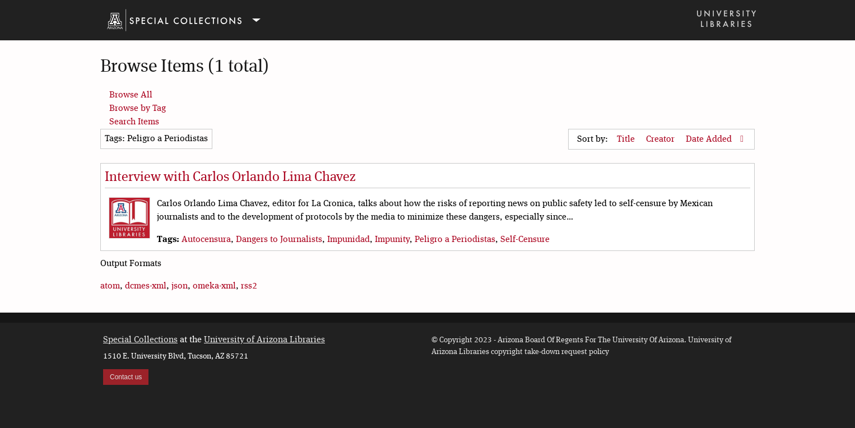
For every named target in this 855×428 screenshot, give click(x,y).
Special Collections (140, 340)
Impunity (392, 239)
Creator (661, 139)
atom (110, 286)
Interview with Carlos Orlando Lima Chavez (230, 177)
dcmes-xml (145, 286)
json (179, 286)
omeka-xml (214, 286)
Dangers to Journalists (279, 239)
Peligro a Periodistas (455, 239)
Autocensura (206, 239)
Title (627, 139)
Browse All (130, 95)
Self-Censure (525, 239)
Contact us (126, 377)
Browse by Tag (137, 108)
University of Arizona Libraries (264, 340)
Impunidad (348, 239)
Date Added (710, 139)
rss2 (249, 286)
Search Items (134, 122)
